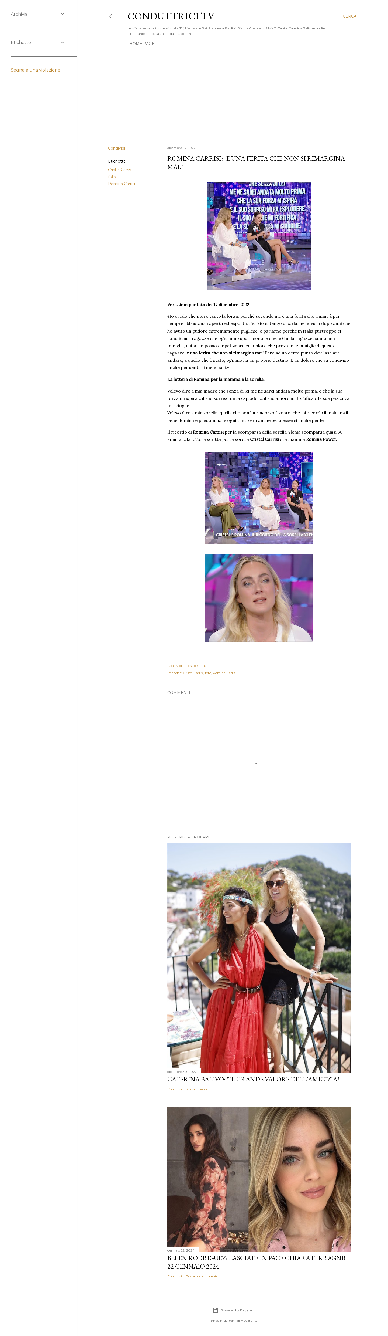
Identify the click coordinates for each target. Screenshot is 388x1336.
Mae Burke (249, 1320)
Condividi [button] (116, 148)
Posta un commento (202, 1276)
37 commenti (196, 1089)
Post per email (197, 666)
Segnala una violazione (35, 70)
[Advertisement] (232, 94)
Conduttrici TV (170, 16)
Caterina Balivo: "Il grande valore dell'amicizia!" (254, 1079)
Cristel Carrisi (120, 169)
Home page (141, 43)
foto (112, 176)
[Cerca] (349, 16)
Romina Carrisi (121, 183)
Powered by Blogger (232, 1310)
